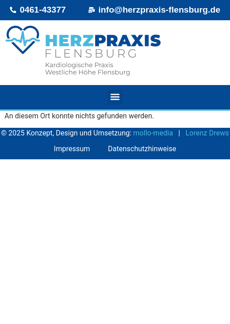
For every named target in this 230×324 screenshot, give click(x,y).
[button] (115, 97)
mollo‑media (153, 133)
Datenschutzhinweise (142, 148)
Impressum (72, 148)
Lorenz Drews (207, 133)
